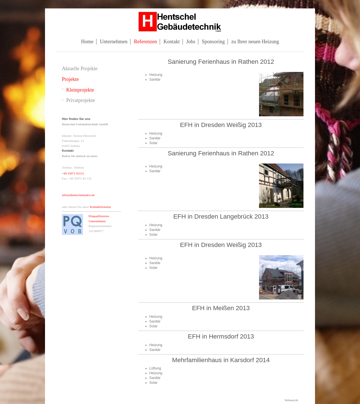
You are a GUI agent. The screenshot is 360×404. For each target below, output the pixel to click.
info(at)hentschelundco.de (78, 195)
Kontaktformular (100, 206)
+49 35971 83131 (73, 173)
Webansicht (291, 400)
